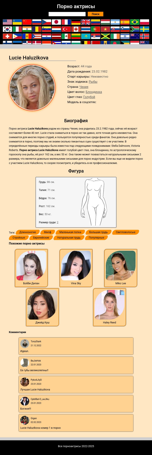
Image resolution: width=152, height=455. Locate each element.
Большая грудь (98, 232)
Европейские (41, 237)
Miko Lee (120, 283)
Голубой (89, 97)
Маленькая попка (70, 232)
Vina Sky (76, 283)
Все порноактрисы (69, 446)
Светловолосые (125, 232)
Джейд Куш (42, 322)
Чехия (83, 87)
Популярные (96, 237)
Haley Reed (109, 322)
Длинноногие (27, 232)
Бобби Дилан (31, 283)
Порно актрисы (76, 6)
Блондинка (94, 92)
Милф (47, 232)
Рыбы (93, 81)
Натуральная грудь (69, 237)
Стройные (19, 237)
